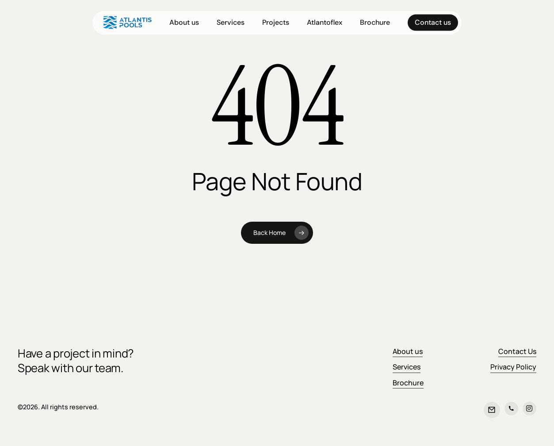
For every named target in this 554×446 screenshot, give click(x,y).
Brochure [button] (408, 383)
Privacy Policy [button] (513, 367)
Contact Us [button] (517, 351)
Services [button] (406, 367)
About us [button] (408, 351)
